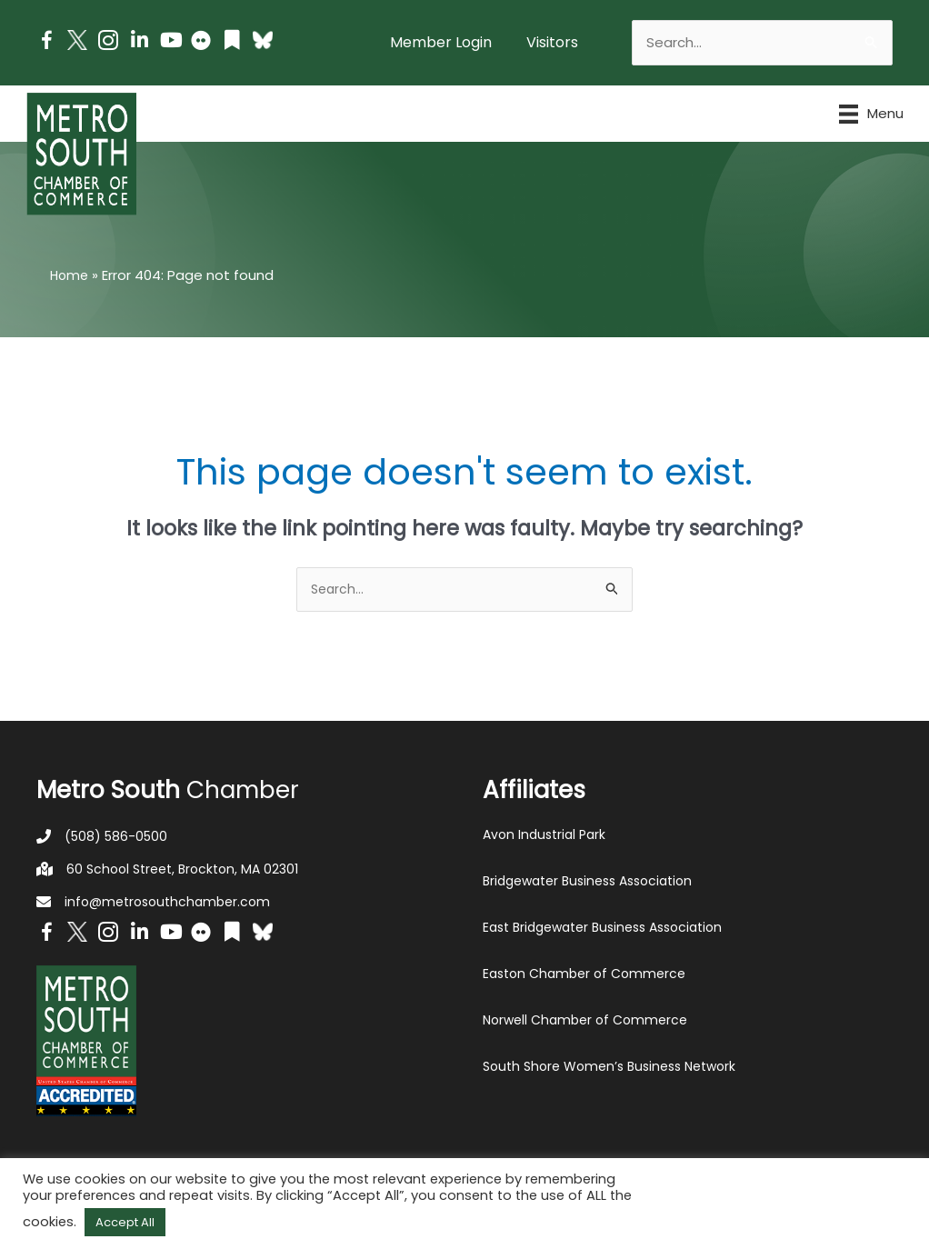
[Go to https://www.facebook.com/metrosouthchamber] (46, 43)
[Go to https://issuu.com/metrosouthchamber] (232, 42)
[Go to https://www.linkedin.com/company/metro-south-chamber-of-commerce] (139, 42)
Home (70, 275)
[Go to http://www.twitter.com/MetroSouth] (77, 40)
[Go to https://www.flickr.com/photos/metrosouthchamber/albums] (201, 43)
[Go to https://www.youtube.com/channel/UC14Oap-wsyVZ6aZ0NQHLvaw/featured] (170, 42)
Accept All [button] (125, 1222)
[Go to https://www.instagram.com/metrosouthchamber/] (108, 43)
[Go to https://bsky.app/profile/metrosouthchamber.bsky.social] (263, 40)
